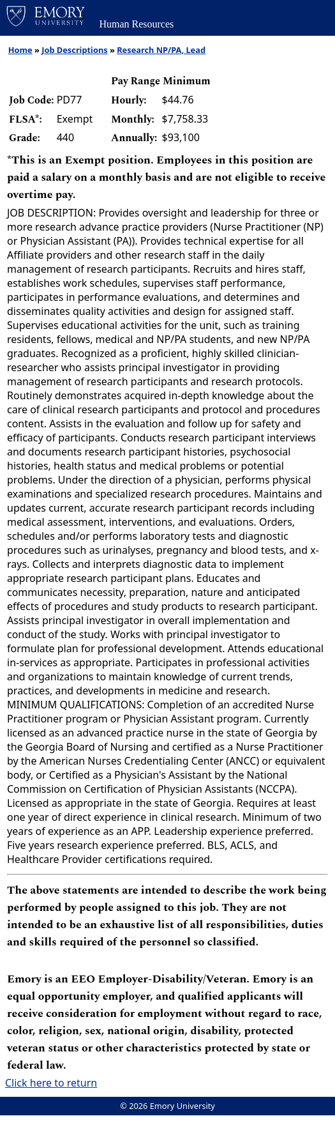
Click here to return (51, 1083)
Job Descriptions (74, 50)
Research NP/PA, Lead (161, 50)
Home (20, 50)
